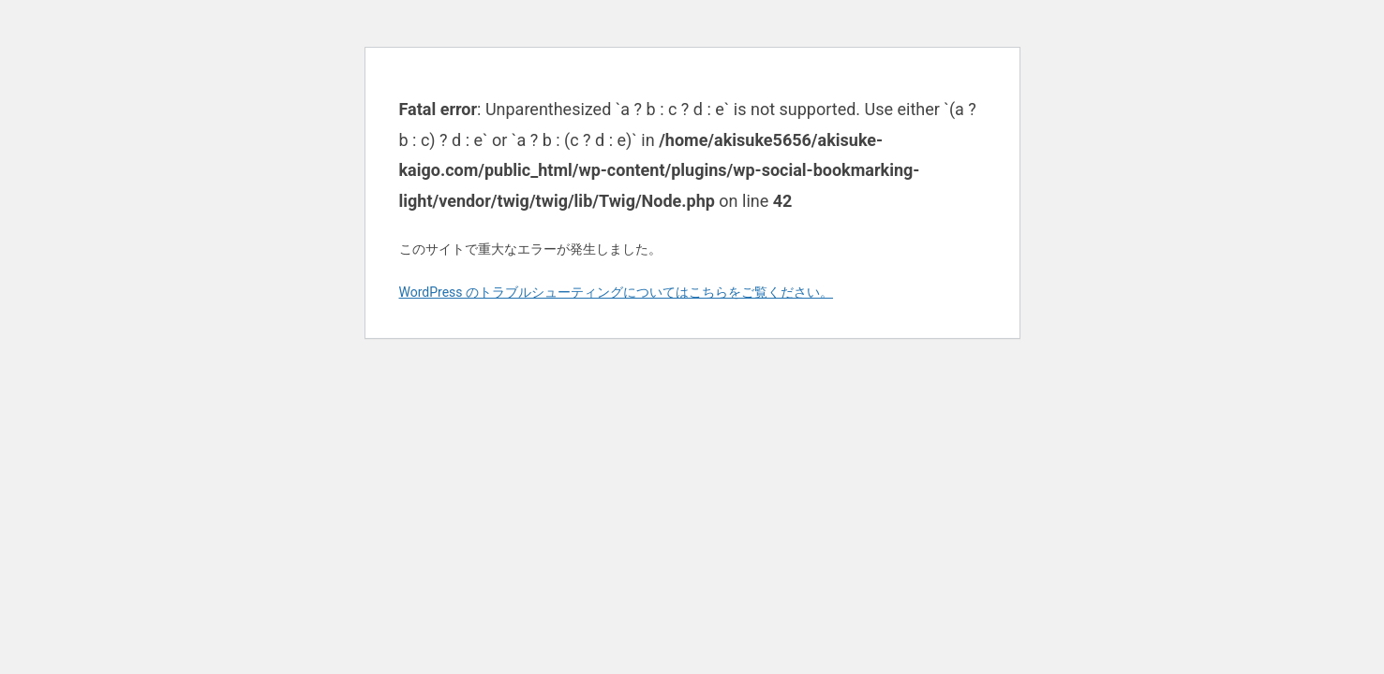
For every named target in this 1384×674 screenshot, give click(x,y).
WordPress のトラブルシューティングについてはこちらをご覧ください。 (616, 292)
